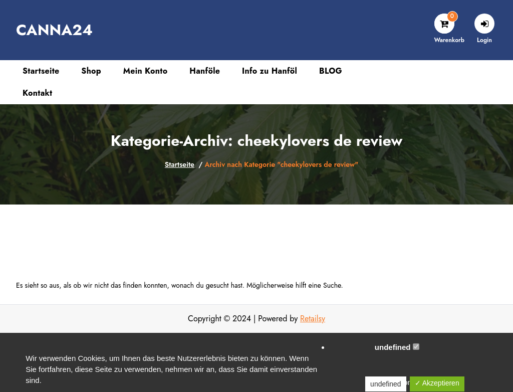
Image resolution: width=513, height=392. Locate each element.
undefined (397, 347)
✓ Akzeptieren (437, 383)
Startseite (179, 164)
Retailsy (312, 318)
